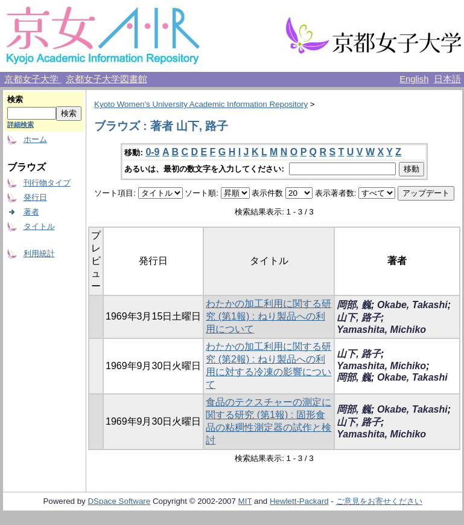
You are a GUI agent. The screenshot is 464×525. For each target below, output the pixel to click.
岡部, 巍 (354, 305)
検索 (15, 99)
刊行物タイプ (47, 182)
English (413, 79)
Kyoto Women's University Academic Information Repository (201, 104)
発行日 (35, 197)
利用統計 (39, 253)
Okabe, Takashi (412, 305)
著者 (31, 211)
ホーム (35, 139)
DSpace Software (118, 501)
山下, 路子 (359, 317)
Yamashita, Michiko (381, 329)
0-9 (152, 152)
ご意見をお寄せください (379, 501)
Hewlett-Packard (299, 501)
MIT (245, 501)
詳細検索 (20, 124)
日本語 (447, 79)
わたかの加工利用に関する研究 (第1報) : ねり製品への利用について (268, 316)
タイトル (39, 226)
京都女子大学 (32, 79)
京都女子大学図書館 (106, 79)
